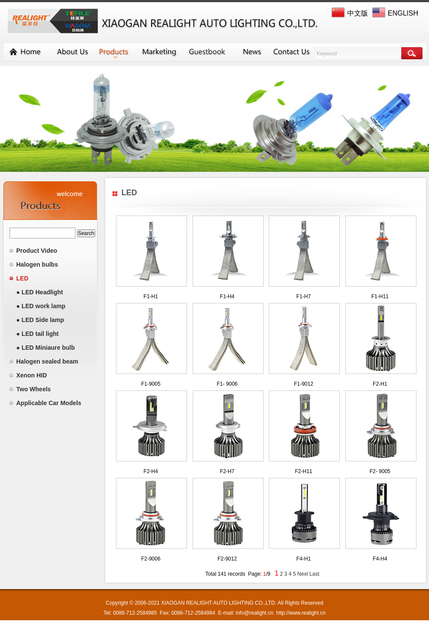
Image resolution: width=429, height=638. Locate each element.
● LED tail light (37, 333)
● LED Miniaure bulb (45, 347)
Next (302, 574)
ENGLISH (403, 13)
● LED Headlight (39, 292)
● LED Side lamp (40, 319)
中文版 (357, 13)
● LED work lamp (40, 306)
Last (314, 574)
